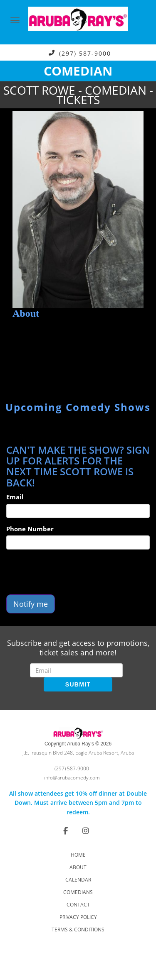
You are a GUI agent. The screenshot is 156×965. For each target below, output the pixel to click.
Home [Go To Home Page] (78, 854)
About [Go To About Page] (78, 867)
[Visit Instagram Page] (85, 831)
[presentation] (69, 572)
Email (15, 497)
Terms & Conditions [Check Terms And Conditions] (78, 929)
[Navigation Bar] (15, 20)
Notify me (30, 604)
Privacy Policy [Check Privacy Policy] (78, 917)
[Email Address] (76, 670)
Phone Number (30, 529)
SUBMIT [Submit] (78, 684)
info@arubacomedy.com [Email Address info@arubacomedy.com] (72, 777)
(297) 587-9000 (85, 53)
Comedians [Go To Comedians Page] (78, 892)
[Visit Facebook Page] (65, 831)
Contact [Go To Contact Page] (78, 904)
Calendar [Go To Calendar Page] (78, 879)
